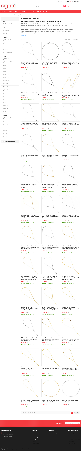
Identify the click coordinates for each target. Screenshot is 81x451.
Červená (6, 136)
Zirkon (6, 124)
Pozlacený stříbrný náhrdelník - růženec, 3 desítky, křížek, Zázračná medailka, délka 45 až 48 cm (50, 400)
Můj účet (34, 430)
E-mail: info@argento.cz (8, 436)
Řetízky (39, 11)
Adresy (34, 441)
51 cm (6, 93)
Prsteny (17, 11)
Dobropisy (35, 439)
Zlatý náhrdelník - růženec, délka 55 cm (50, 369)
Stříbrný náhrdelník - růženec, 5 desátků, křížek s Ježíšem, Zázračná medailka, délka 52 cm (50, 278)
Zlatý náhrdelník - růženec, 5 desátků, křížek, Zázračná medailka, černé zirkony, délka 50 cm (50, 339)
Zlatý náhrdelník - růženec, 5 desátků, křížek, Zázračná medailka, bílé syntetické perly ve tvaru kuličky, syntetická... (71, 94)
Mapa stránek (72, 443)
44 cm (6, 71)
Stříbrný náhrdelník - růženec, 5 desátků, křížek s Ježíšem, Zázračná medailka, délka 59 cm (29, 339)
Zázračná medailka (9, 62)
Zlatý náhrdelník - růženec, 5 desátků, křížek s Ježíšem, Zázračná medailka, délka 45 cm (70, 278)
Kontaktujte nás (72, 441)
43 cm (6, 68)
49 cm (6, 86)
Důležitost (76, 39)
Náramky (32, 11)
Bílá (5, 130)
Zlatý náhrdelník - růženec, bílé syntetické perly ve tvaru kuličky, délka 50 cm (49, 125)
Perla (6, 121)
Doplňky (45, 11)
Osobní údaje (35, 435)
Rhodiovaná (8, 52)
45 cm (6, 74)
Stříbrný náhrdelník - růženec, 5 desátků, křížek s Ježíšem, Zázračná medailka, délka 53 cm (50, 247)
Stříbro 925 (7, 40)
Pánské (6, 33)
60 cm (6, 108)
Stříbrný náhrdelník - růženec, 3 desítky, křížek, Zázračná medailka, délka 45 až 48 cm (70, 400)
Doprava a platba (72, 433)
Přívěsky (10, 11)
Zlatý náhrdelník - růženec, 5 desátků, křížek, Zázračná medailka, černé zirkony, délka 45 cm (70, 339)
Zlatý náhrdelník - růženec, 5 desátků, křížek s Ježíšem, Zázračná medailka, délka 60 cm (70, 309)
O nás (70, 437)
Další (77, 412)
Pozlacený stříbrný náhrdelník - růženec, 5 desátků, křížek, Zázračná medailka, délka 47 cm (50, 186)
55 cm (6, 102)
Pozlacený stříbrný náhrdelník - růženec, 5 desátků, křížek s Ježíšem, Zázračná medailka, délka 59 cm (30, 278)
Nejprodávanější (54, 435)
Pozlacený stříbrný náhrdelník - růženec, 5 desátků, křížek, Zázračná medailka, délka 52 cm (50, 155)
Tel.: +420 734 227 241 (8, 435)
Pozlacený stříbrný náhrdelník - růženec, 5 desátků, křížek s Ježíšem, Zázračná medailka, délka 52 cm (50, 309)
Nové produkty (53, 433)
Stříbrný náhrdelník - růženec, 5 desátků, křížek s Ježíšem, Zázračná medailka (29, 125)
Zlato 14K (7, 43)
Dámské (7, 30)
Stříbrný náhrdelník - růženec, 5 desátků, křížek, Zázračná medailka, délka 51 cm (30, 155)
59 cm (6, 105)
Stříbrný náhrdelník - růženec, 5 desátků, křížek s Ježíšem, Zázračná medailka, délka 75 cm (50, 94)
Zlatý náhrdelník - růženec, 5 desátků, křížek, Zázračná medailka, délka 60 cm (30, 370)
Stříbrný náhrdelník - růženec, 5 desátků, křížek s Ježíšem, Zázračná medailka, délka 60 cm (70, 63)
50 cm (6, 90)
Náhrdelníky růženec (9, 141)
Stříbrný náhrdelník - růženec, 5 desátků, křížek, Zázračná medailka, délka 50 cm (30, 63)
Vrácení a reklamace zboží (74, 439)
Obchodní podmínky (73, 435)
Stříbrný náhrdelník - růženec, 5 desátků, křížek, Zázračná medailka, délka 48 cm (30, 186)
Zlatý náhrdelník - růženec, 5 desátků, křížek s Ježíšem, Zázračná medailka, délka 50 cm (29, 309)
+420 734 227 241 (74, 6)
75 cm (6, 111)
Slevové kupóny (36, 443)
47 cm (6, 80)
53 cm (6, 99)
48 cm (6, 83)
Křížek (6, 58)
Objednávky (35, 437)
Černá (6, 133)
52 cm (6, 96)
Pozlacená (7, 49)
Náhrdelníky (24, 11)
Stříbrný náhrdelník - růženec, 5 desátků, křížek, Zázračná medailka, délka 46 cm (30, 94)
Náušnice (3, 11)
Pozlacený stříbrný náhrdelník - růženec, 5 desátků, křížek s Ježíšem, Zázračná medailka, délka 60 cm (70, 370)
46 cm (6, 77)
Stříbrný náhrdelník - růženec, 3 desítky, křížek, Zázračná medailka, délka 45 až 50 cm (49, 63)
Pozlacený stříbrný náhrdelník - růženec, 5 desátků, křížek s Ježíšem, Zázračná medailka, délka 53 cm (70, 247)
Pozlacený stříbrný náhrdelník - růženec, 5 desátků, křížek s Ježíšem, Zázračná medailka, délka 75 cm (30, 400)
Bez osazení (8, 117)
